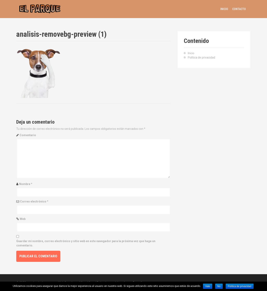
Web (23, 219)
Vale (207, 286)
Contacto (239, 9)
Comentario (28, 135)
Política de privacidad (201, 57)
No (218, 286)
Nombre (25, 184)
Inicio (224, 9)
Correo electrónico (34, 201)
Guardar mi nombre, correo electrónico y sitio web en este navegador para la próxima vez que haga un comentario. (85, 243)
